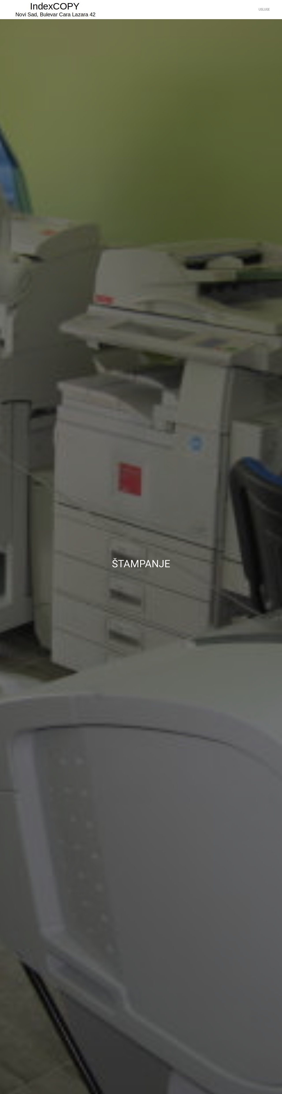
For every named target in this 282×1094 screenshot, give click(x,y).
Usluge (264, 9)
